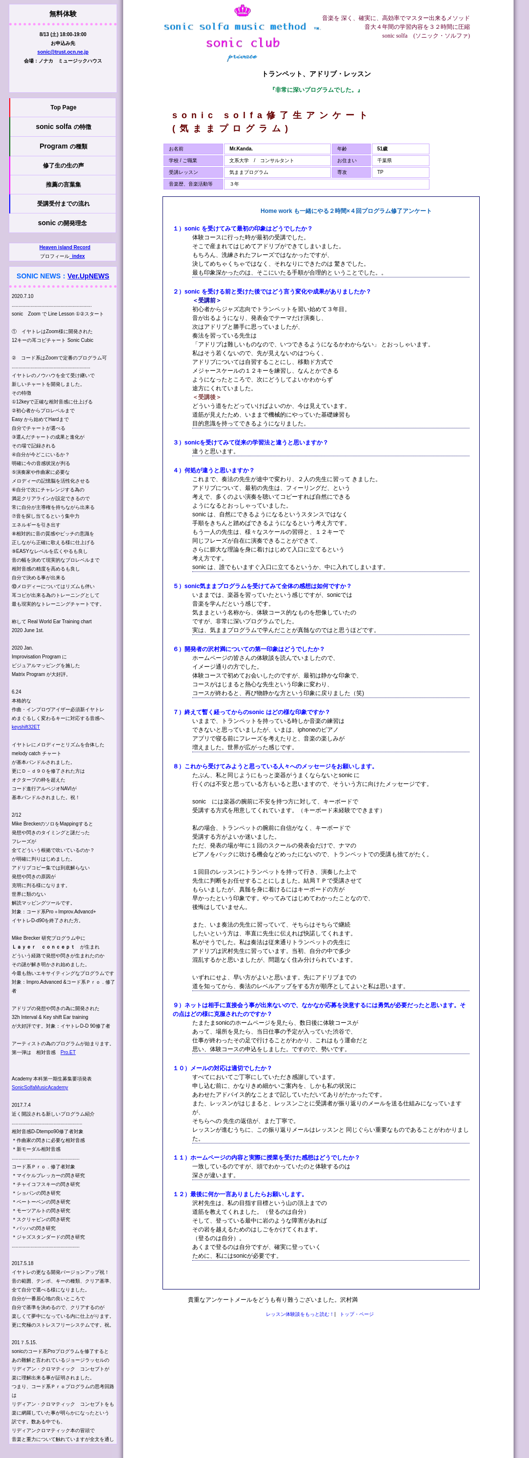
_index (77, 256)
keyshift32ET (26, 727)
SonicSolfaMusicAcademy (40, 1087)
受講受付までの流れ (63, 203)
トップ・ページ (357, 1314)
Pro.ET (68, 1052)
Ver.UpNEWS (88, 276)
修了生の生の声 (63, 165)
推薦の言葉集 (63, 184)
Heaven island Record (65, 247)
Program (63, 146)
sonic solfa (63, 126)
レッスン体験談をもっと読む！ (300, 1314)
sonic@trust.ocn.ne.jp (63, 52)
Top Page (63, 107)
